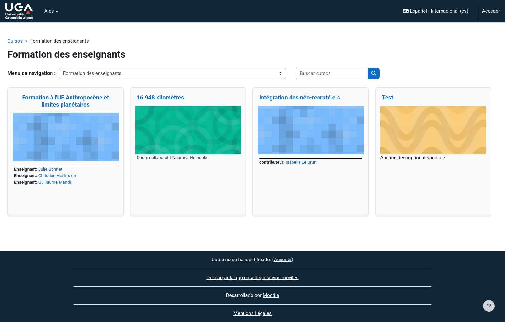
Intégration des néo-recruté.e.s (299, 97)
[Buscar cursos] (332, 74)
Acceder (491, 11)
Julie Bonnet (50, 169)
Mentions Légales (252, 313)
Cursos (15, 41)
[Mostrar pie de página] (489, 306)
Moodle (271, 295)
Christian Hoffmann (57, 175)
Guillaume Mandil (55, 182)
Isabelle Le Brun (301, 162)
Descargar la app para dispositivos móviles (252, 277)
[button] (437, 11)
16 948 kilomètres (160, 97)
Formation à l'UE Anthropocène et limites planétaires (65, 101)
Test (387, 97)
